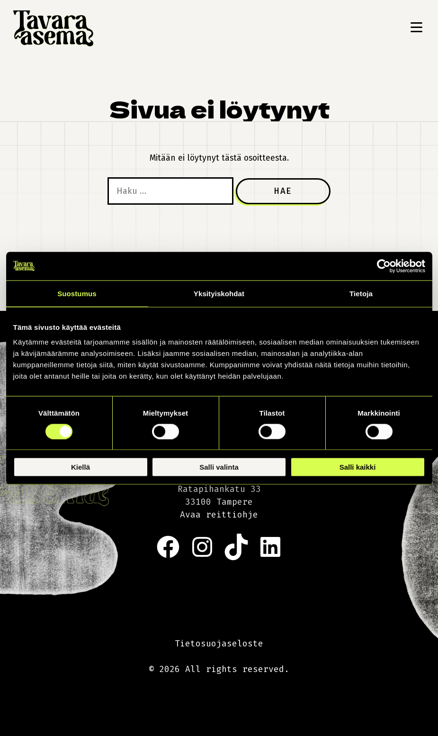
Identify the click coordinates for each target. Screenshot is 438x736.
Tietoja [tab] (361, 293)
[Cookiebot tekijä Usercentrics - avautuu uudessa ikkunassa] (383, 266)
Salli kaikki (358, 467)
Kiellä (80, 467)
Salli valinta (219, 467)
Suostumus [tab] (77, 293)
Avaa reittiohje (219, 514)
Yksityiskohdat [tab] (219, 293)
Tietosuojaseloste (219, 643)
